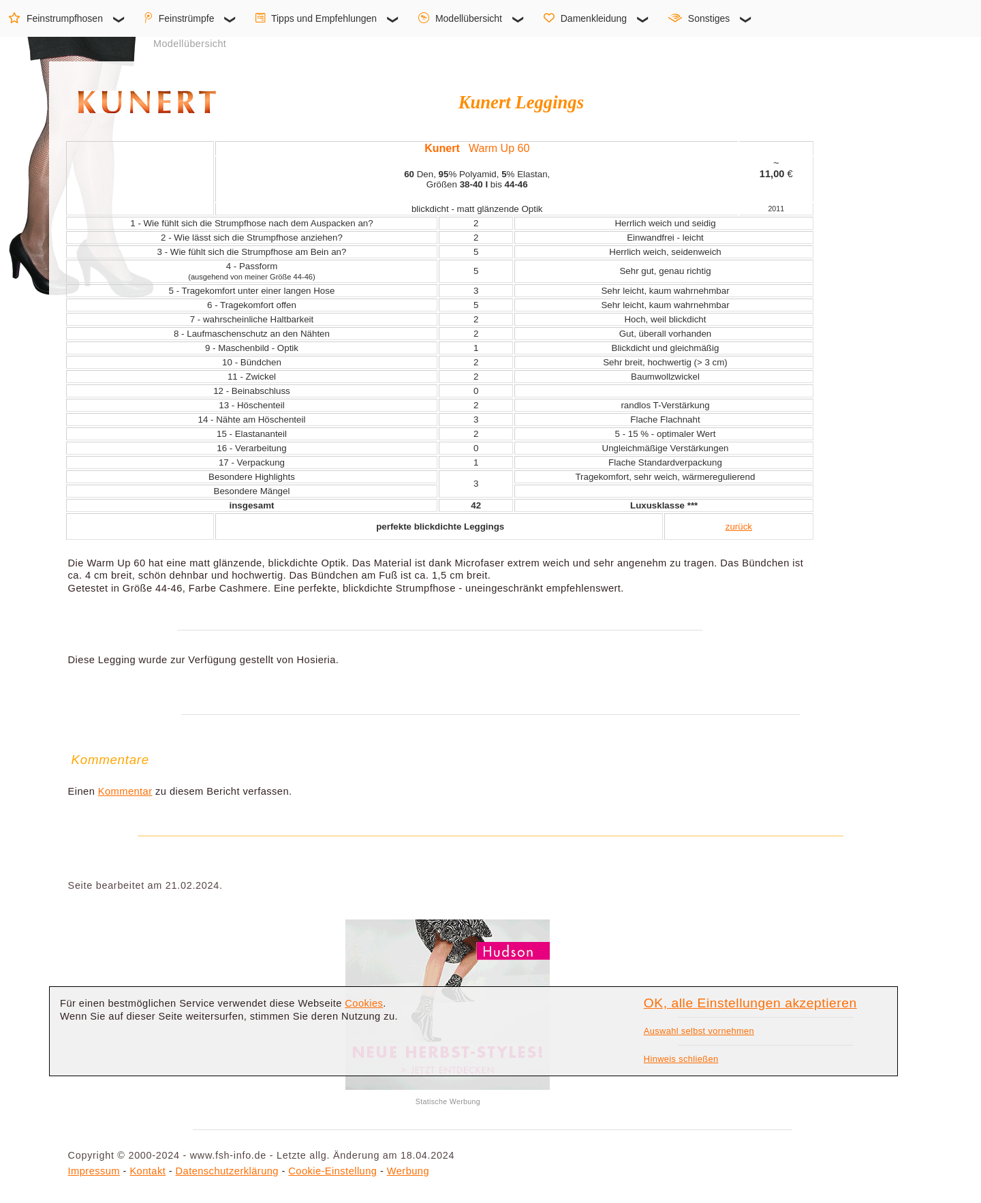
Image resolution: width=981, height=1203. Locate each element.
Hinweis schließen (681, 1059)
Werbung (408, 1171)
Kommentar (125, 791)
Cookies (364, 1003)
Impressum (94, 1171)
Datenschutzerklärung (227, 1171)
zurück (739, 526)
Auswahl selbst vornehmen (699, 1031)
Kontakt (147, 1171)
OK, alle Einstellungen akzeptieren (750, 1003)
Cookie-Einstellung (332, 1171)
